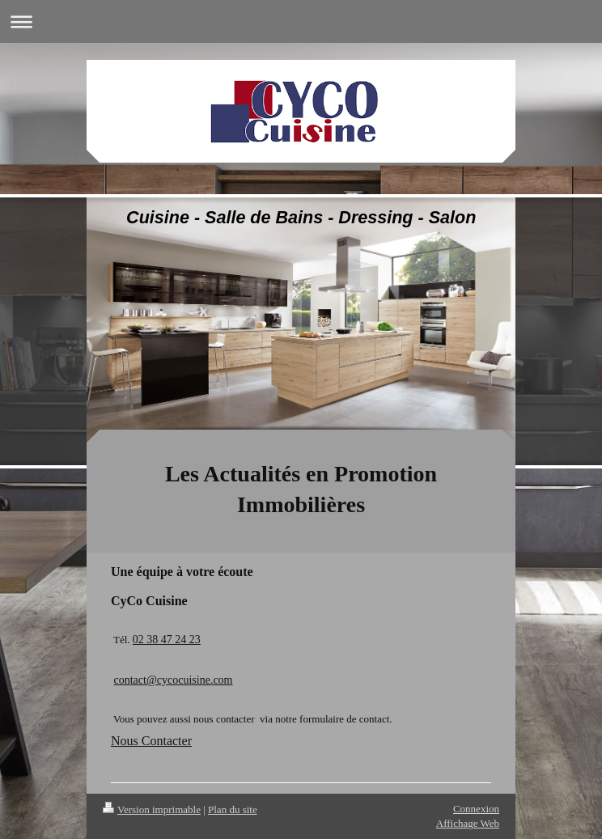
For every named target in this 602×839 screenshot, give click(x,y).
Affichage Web (467, 823)
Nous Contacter (151, 741)
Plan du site (232, 809)
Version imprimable (152, 809)
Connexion (476, 809)
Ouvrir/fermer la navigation (301, 21)
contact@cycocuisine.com (173, 680)
